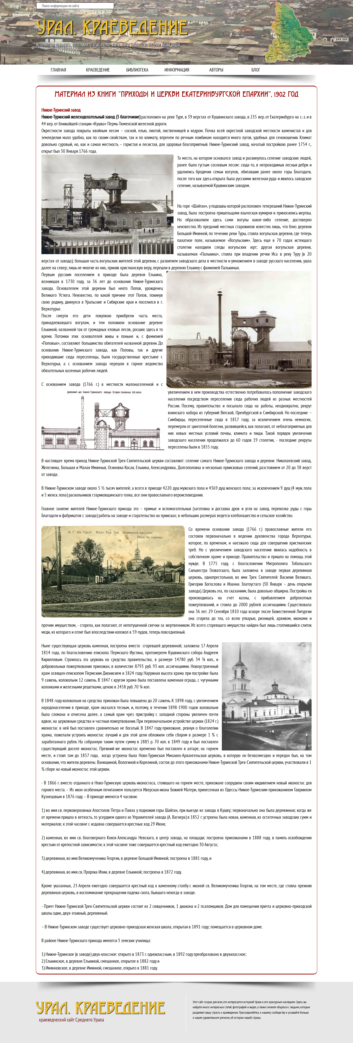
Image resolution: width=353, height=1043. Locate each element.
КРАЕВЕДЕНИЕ (98, 70)
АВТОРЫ (216, 70)
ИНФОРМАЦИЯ (176, 70)
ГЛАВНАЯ (58, 70)
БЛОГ (256, 70)
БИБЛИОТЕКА (137, 70)
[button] (109, 204)
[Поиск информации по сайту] (75, 5)
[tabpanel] (176, 530)
